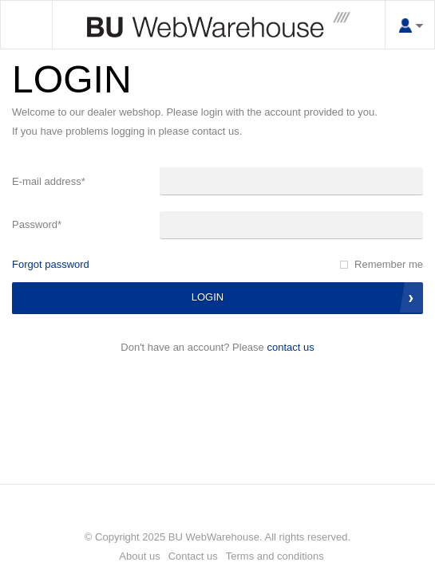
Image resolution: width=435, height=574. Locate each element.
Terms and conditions (275, 556)
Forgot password (50, 264)
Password (36, 224)
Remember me (388, 264)
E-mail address (48, 181)
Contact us (290, 347)
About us (139, 556)
